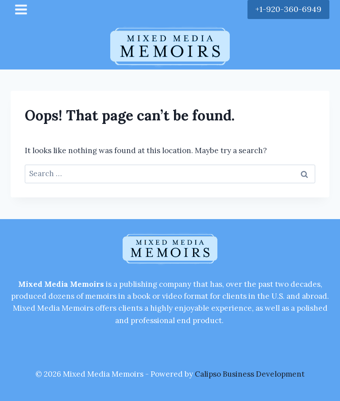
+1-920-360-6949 (288, 9)
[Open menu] (21, 9)
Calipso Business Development (250, 374)
